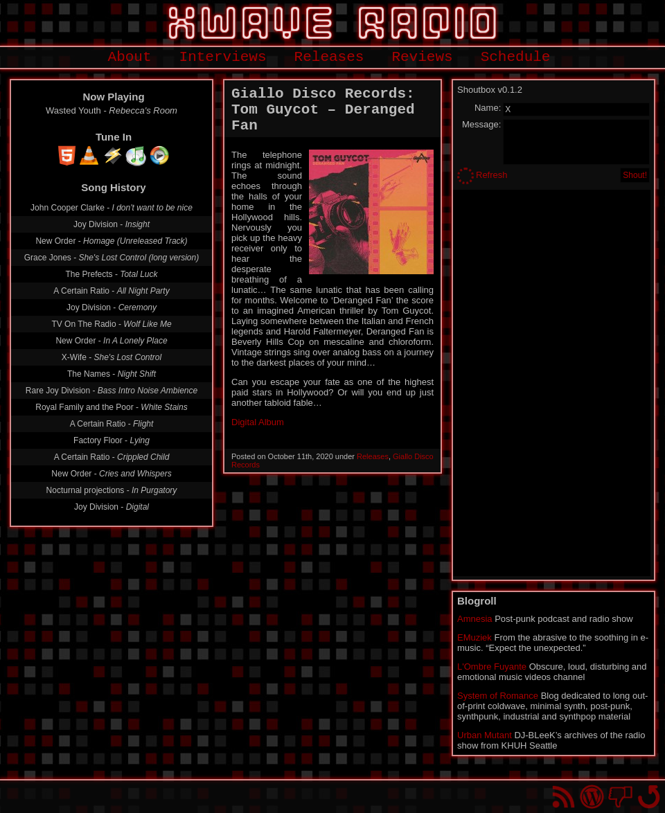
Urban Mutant (484, 735)
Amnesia (475, 619)
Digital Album (257, 422)
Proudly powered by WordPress (592, 797)
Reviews (421, 57)
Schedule (516, 57)
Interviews (223, 57)
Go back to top (649, 797)
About (130, 57)
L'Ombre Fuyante (491, 666)
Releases (329, 57)
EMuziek (474, 637)
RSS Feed (563, 797)
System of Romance (497, 695)
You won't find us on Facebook (620, 797)
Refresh (492, 175)
